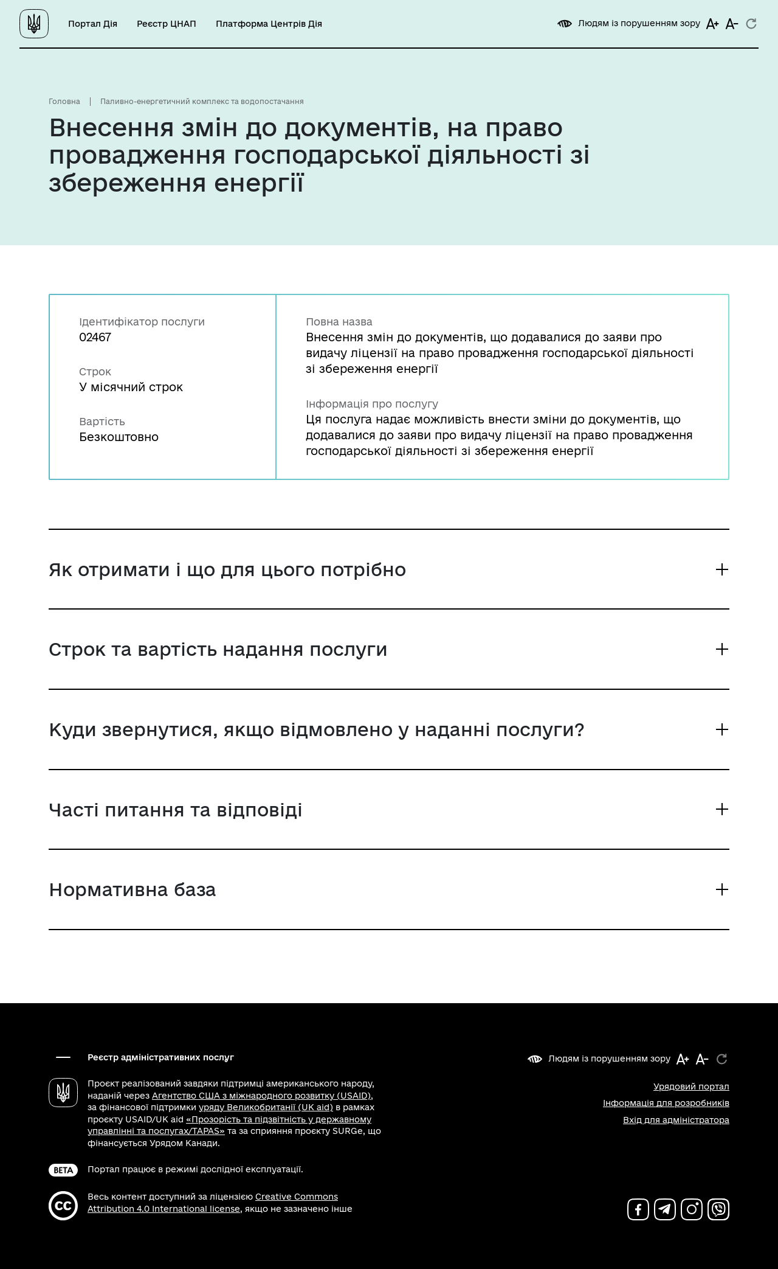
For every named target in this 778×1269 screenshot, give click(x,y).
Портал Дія (92, 24)
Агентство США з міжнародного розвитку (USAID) (261, 1095)
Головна (64, 101)
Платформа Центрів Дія (269, 24)
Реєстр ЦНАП (166, 24)
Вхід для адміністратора (676, 1120)
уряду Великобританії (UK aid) (266, 1107)
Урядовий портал (691, 1086)
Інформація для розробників (666, 1103)
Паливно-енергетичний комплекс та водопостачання (202, 101)
